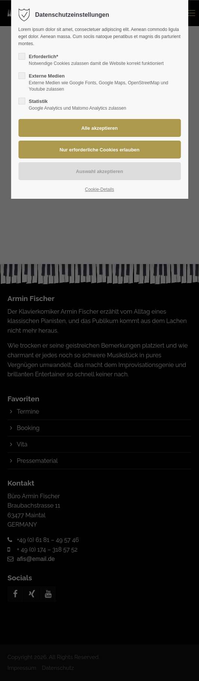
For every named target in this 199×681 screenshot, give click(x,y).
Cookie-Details (99, 189)
